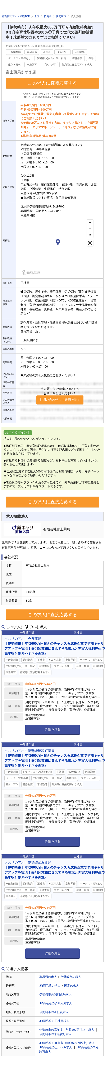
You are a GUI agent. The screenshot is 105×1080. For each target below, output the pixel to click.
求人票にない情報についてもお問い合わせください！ (59, 395)
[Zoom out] (90, 229)
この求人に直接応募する (52, 83)
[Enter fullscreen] (90, 243)
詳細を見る (52, 729)
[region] (57, 247)
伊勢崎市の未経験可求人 (55, 1034)
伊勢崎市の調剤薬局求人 (55, 994)
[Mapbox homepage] (31, 272)
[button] (58, 243)
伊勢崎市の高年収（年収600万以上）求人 (66, 1029)
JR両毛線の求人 (49, 985)
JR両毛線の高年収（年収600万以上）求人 (67, 1043)
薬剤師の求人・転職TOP (16, 16)
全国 (36, 16)
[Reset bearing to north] (90, 235)
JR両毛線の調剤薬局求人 (55, 1003)
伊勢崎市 (61, 16)
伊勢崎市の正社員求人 (54, 1012)
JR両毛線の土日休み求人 (55, 1047)
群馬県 (47, 16)
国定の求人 (71, 985)
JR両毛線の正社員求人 (54, 1021)
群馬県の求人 (48, 976)
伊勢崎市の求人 (71, 976)
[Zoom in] (90, 223)
